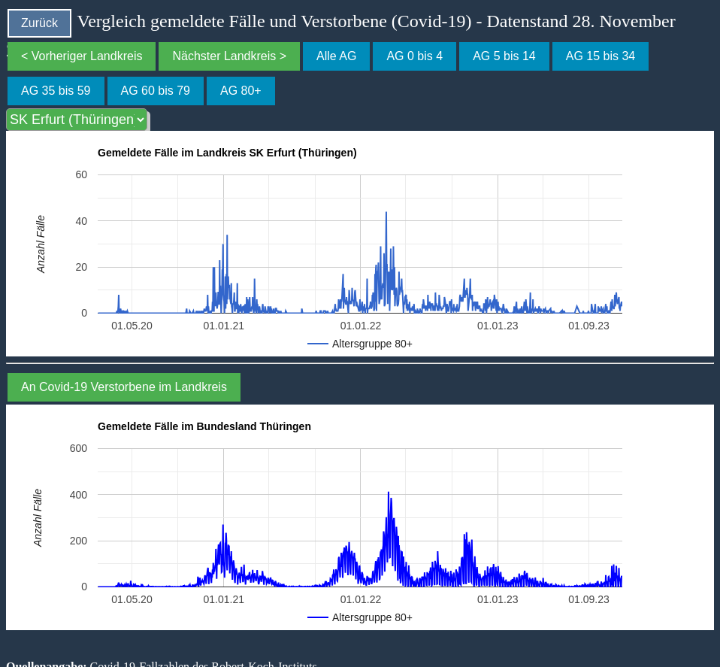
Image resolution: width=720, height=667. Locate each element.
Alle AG (336, 56)
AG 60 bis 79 (156, 90)
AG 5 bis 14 (504, 56)
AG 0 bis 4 (414, 56)
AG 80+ (241, 90)
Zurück (39, 23)
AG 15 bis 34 (601, 56)
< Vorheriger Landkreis (81, 56)
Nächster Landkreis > (229, 56)
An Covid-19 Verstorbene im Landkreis (124, 386)
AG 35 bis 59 (56, 90)
